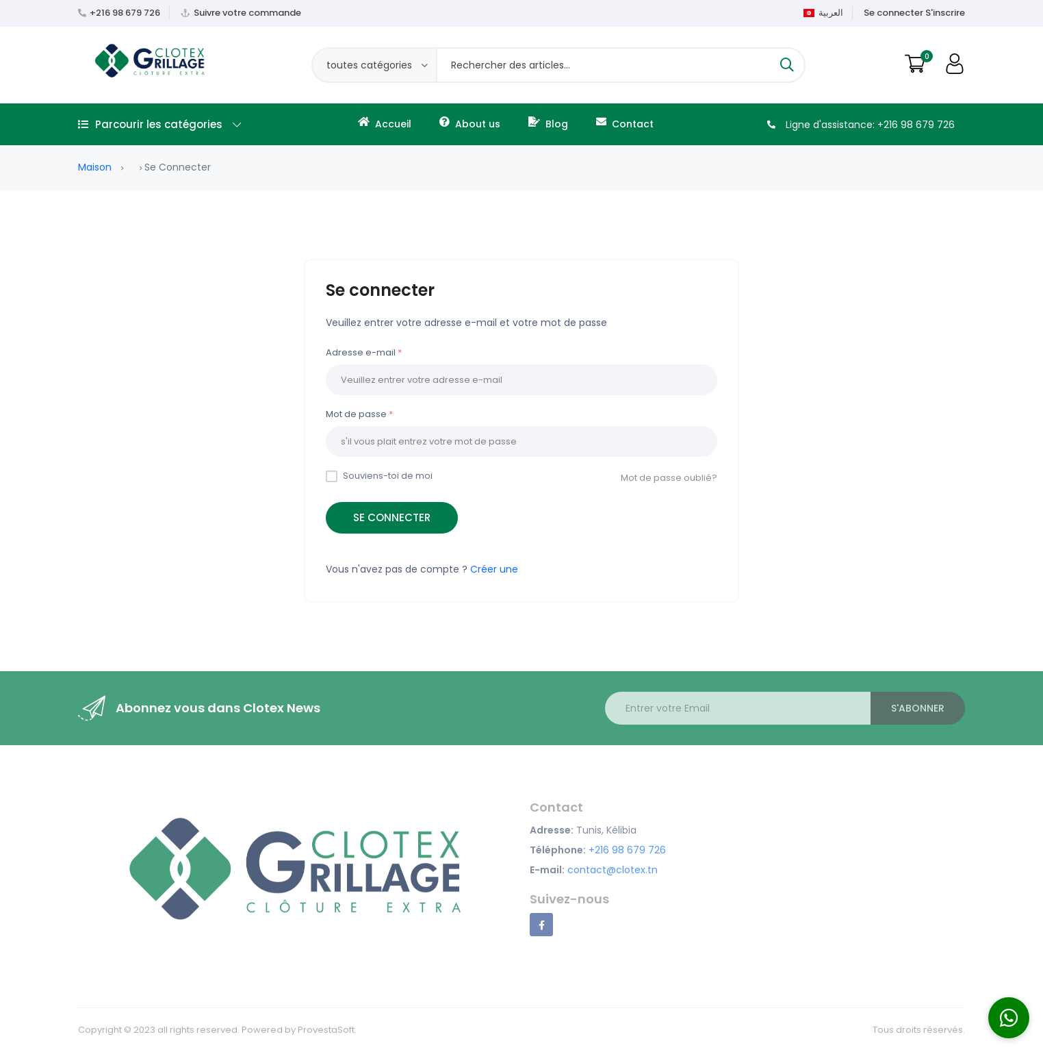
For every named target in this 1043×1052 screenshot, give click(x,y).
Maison (95, 167)
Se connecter (391, 517)
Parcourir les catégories (159, 124)
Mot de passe (356, 414)
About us (469, 123)
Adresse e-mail (361, 352)
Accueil (384, 123)
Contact (625, 123)
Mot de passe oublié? (669, 477)
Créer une (494, 569)
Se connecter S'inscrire (914, 12)
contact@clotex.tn (612, 870)
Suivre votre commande (247, 12)
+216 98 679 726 (125, 12)
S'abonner (917, 708)
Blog (548, 123)
